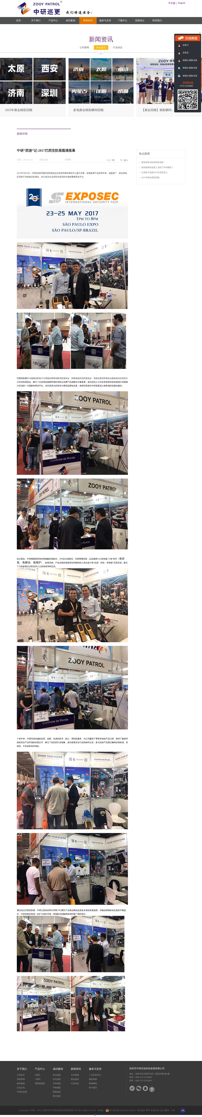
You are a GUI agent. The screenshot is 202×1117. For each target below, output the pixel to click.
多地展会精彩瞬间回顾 (88, 110)
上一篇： (110, 160)
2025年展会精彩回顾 (18, 110)
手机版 (99, 1110)
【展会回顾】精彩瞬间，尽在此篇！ (165, 110)
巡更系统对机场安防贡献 (152, 162)
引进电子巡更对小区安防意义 (154, 172)
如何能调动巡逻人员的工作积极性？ (157, 167)
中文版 (171, 3)
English (181, 3)
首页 (18, 20)
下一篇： (123, 160)
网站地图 (140, 1110)
